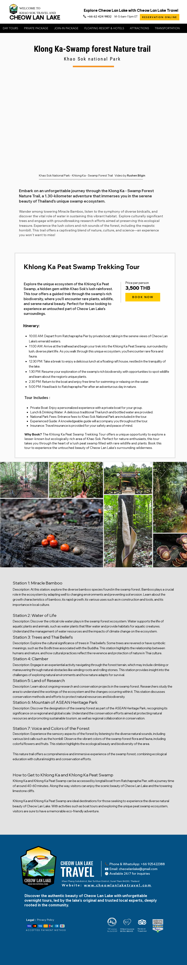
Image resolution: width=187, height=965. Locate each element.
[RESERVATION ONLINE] (159, 17)
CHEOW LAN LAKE (34, 17)
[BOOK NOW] (142, 297)
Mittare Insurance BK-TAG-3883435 (127, 930)
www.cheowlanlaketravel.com (118, 885)
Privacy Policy (45, 919)
